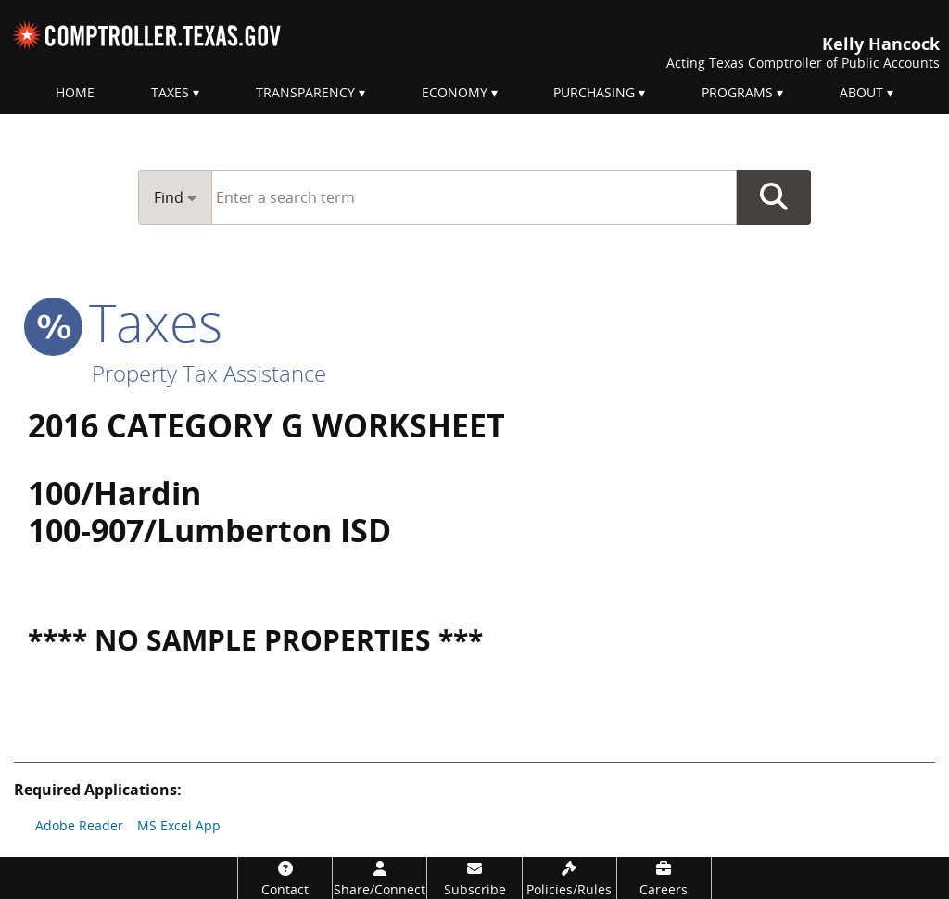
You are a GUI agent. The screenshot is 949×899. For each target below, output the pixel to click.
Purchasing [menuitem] (594, 92)
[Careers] (664, 878)
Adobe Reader (79, 825)
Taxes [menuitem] (170, 92)
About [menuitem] (861, 92)
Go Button (774, 197)
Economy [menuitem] (454, 92)
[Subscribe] (474, 878)
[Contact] (285, 878)
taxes (125, 321)
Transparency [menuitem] (305, 92)
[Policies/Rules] (569, 878)
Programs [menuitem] (737, 92)
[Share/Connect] (379, 878)
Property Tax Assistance (209, 373)
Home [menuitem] (75, 92)
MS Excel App (179, 825)
